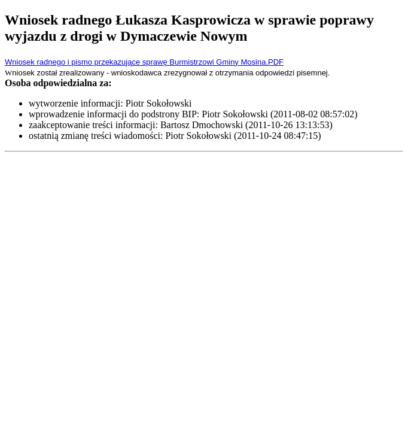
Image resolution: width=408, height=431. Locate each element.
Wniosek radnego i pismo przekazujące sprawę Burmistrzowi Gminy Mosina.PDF (144, 61)
